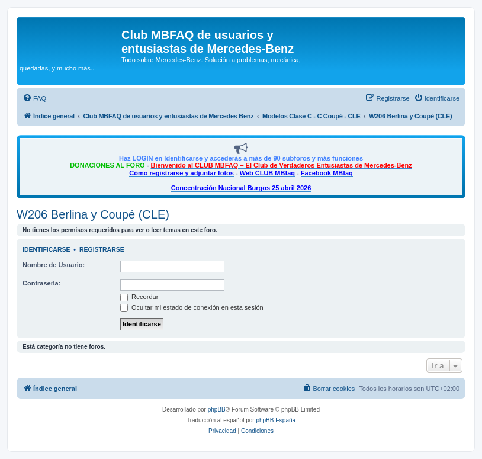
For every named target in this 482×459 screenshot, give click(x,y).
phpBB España (275, 420)
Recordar (139, 296)
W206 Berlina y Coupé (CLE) (93, 214)
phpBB (217, 409)
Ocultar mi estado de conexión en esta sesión (192, 307)
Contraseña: (41, 283)
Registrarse (101, 249)
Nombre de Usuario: (54, 264)
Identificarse (46, 249)
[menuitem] (34, 98)
